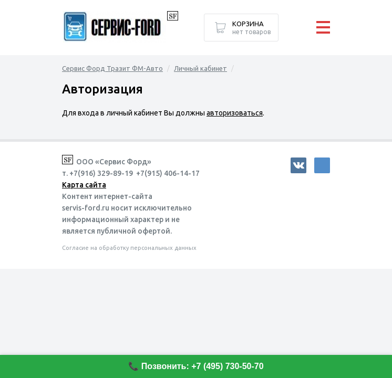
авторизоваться (235, 113)
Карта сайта (84, 185)
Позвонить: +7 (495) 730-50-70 (202, 366)
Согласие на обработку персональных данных (129, 248)
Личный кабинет (200, 68)
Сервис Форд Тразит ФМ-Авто (112, 68)
